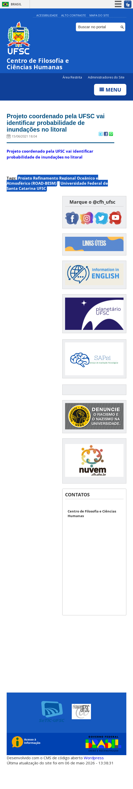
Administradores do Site (106, 77)
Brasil (16, 4)
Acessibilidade (47, 15)
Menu (110, 89)
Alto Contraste (73, 15)
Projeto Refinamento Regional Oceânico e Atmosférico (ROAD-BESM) (52, 182)
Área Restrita (73, 77)
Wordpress (94, 759)
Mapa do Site (99, 15)
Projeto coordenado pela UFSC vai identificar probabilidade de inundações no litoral (59, 123)
